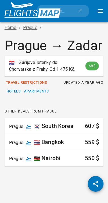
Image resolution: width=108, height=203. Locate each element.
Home (10, 27)
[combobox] (54, 11)
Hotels (13, 91)
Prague (30, 27)
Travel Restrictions (26, 82)
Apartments (36, 91)
